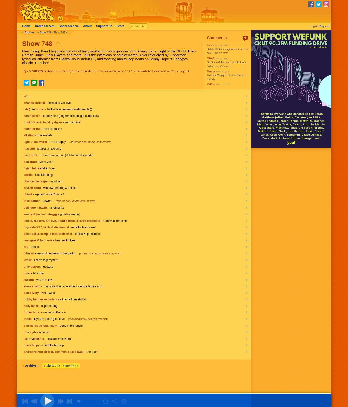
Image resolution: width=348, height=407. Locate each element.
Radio (46, 26)
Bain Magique (90, 71)
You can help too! (180, 71)
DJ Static (74, 71)
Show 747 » (62, 32)
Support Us (106, 26)
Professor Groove (55, 71)
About (89, 26)
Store (122, 26)
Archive (70, 26)
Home (28, 26)
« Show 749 (46, 32)
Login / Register (319, 26)
